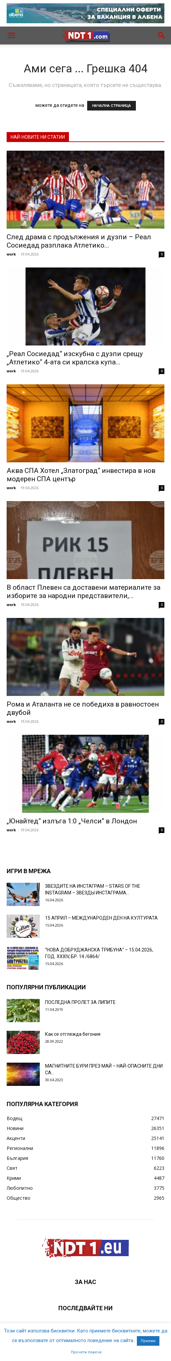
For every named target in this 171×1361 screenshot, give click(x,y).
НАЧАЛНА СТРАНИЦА (111, 106)
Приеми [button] (148, 1341)
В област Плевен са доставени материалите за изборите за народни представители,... (83, 591)
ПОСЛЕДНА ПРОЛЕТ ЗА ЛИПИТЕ (80, 1002)
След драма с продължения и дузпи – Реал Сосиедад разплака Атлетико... (79, 241)
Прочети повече (86, 1352)
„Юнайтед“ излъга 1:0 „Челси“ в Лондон (72, 821)
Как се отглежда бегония (72, 1034)
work (11, 254)
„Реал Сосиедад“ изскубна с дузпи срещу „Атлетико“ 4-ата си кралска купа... (75, 358)
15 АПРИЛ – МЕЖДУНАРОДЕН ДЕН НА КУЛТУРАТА (101, 918)
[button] (11, 35)
